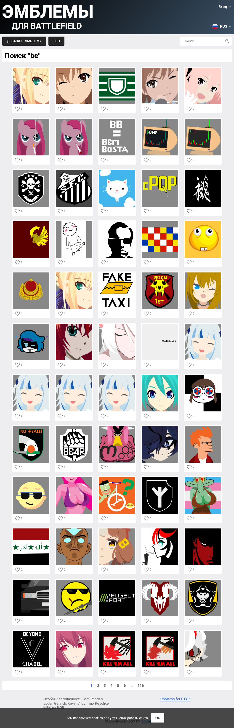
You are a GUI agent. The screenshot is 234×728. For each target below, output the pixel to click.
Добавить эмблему (24, 41)
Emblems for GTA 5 (175, 699)
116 (141, 685)
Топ (56, 41)
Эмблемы (47, 16)
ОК (157, 718)
